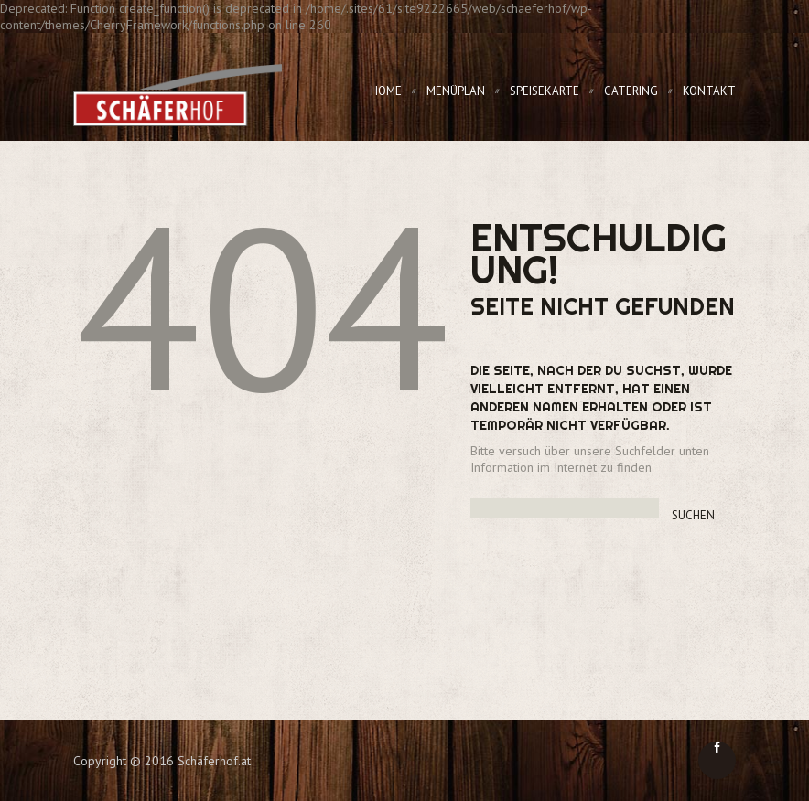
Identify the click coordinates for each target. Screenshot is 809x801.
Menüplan (455, 91)
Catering (631, 91)
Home (386, 91)
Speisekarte (544, 91)
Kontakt (709, 91)
